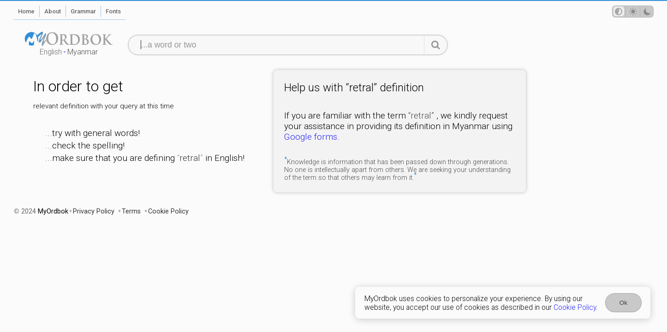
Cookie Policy (575, 307)
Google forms (310, 136)
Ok (623, 302)
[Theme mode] (633, 12)
